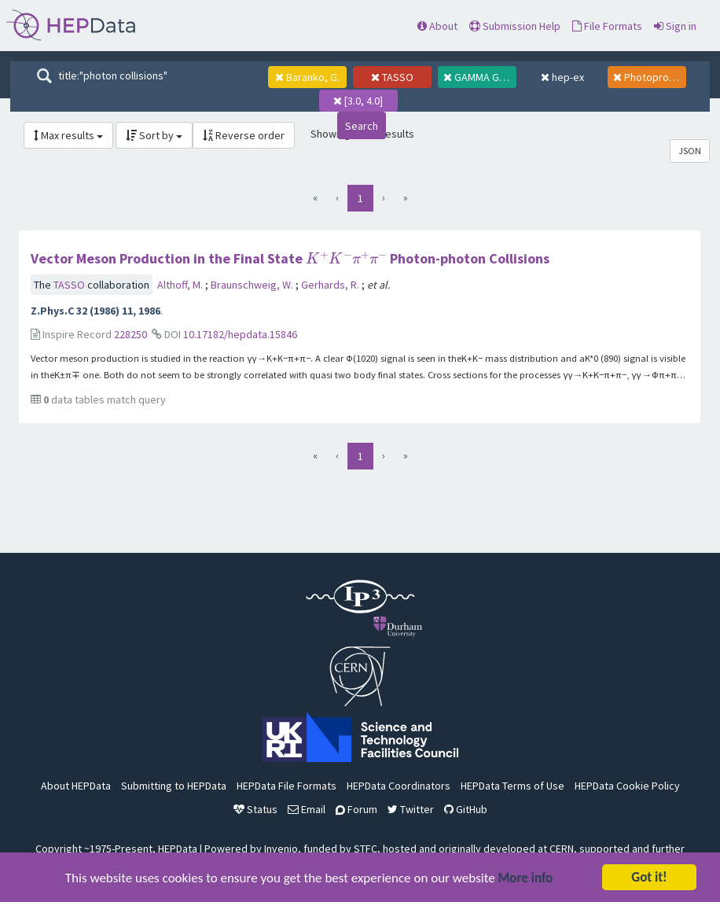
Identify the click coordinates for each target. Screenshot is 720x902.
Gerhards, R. (331, 285)
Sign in (675, 26)
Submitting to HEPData (173, 786)
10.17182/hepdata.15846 (240, 334)
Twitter (411, 809)
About (437, 26)
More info (525, 879)
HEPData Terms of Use (512, 786)
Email (306, 809)
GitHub (465, 809)
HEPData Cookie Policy (627, 786)
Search (361, 126)
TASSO (70, 285)
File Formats (607, 26)
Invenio (281, 848)
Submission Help (514, 26)
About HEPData (76, 786)
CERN (561, 848)
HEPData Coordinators (398, 786)
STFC (365, 848)
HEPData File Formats (286, 786)
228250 (130, 334)
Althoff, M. (181, 285)
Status (255, 809)
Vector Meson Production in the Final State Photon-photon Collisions (290, 258)
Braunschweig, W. (253, 285)
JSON (689, 150)
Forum (356, 809)
